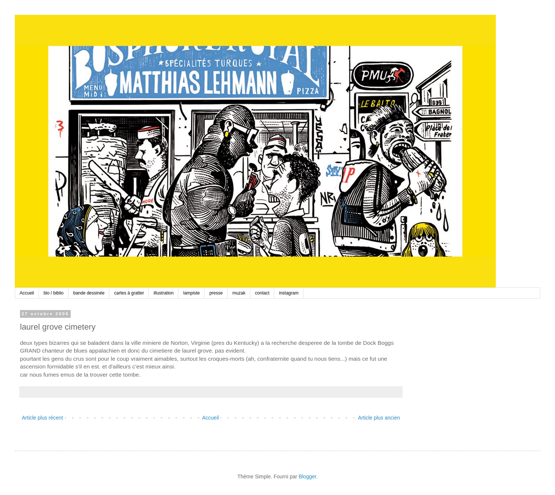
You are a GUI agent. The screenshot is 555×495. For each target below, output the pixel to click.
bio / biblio (54, 293)
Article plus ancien (379, 418)
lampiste (191, 293)
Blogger (307, 476)
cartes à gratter (129, 293)
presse (216, 293)
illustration (164, 293)
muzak (238, 293)
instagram (289, 293)
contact (262, 293)
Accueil (27, 293)
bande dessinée (89, 293)
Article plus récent (42, 418)
